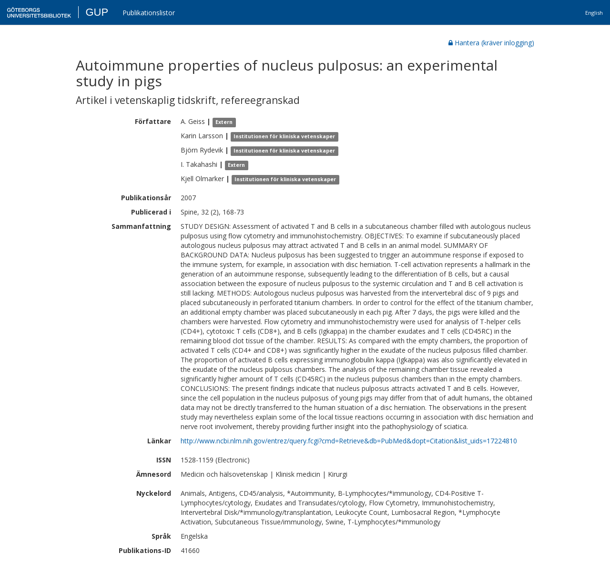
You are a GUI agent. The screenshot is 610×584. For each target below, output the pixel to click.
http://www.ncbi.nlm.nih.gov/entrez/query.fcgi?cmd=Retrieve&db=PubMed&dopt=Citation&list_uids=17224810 (349, 440)
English (594, 12)
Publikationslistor (148, 12)
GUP (96, 12)
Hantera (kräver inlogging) (491, 42)
